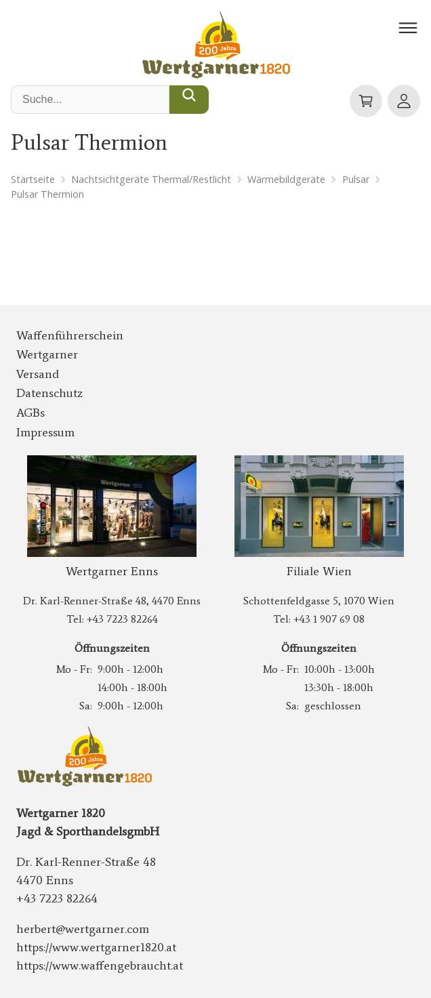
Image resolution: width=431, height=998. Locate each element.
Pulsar (355, 179)
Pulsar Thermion (47, 194)
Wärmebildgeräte (286, 179)
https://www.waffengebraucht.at (99, 965)
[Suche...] (189, 99)
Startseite (33, 179)
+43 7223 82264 (122, 618)
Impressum (45, 432)
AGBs (30, 412)
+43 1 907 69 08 (329, 618)
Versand (37, 374)
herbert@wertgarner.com (82, 928)
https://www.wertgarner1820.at (96, 947)
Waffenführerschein (69, 335)
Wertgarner (47, 354)
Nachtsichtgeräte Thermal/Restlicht (151, 179)
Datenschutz (49, 393)
